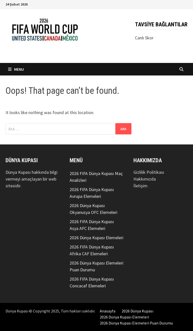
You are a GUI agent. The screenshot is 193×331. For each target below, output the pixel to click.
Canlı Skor (144, 38)
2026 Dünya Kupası (137, 310)
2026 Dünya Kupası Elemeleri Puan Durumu (136, 322)
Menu (16, 69)
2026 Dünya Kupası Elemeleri (96, 237)
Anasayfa (107, 310)
